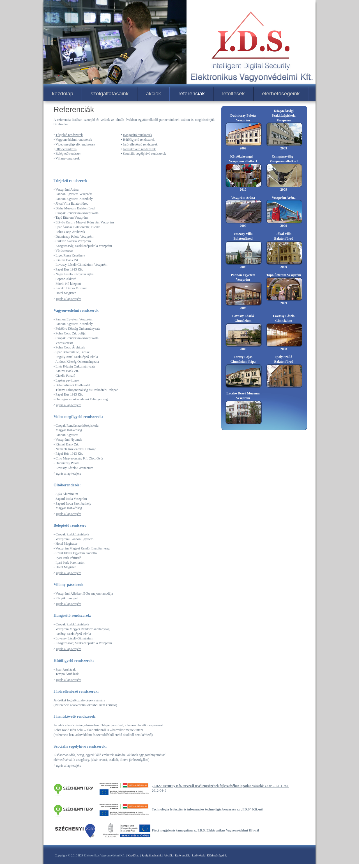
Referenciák (182, 855)
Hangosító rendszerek (137, 135)
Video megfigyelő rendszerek (75, 144)
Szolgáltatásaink (151, 855)
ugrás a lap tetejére (68, 299)
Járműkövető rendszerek (139, 149)
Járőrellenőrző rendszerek (140, 144)
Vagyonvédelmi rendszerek (74, 140)
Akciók (168, 855)
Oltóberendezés (66, 149)
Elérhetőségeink (217, 855)
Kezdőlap (133, 855)
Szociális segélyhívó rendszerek (144, 154)
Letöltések (198, 855)
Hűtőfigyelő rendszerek (139, 140)
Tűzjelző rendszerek (69, 135)
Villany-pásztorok (68, 158)
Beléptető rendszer (68, 154)
